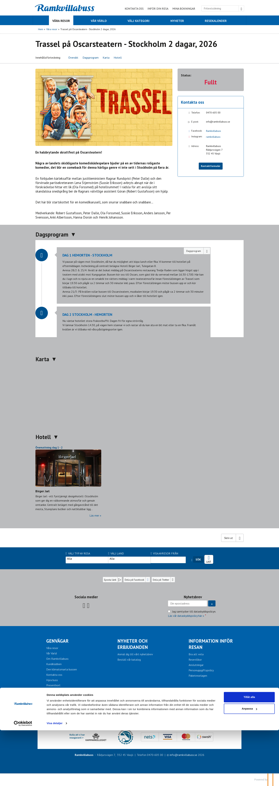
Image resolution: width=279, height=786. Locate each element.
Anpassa (249, 764)
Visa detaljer (54, 778)
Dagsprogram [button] (91, 57)
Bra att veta (196, 654)
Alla (87, 559)
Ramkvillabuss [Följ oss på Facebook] (213, 131)
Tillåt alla (249, 752)
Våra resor (52, 648)
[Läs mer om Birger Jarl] (68, 481)
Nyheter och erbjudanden (132, 644)
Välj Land (116, 553)
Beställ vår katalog (129, 659)
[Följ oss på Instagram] (88, 605)
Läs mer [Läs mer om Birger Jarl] (94, 515)
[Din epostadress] (187, 603)
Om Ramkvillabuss (57, 658)
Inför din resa (158, 8)
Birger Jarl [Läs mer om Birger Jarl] (42, 491)
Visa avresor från (164, 553)
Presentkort (53, 685)
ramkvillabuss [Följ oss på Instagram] (213, 136)
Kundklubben (54, 664)
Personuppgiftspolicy (201, 670)
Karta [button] (106, 57)
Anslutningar (196, 665)
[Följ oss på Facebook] (84, 605)
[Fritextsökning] (220, 8)
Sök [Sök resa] (198, 559)
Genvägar (57, 641)
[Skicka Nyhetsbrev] (211, 603)
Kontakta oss (134, 8)
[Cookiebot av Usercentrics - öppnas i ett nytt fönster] (23, 779)
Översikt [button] (73, 57)
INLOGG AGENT (139, 710)
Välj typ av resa (78, 553)
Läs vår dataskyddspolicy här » (186, 616)
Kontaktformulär (210, 166)
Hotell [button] (118, 57)
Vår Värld (51, 653)
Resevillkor (195, 659)
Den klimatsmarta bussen (61, 669)
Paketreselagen (198, 675)
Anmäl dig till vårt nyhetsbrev (135, 654)
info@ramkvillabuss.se (218, 121)
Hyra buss (52, 680)
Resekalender (208, 558)
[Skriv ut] (232, 538)
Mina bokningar (183, 8)
